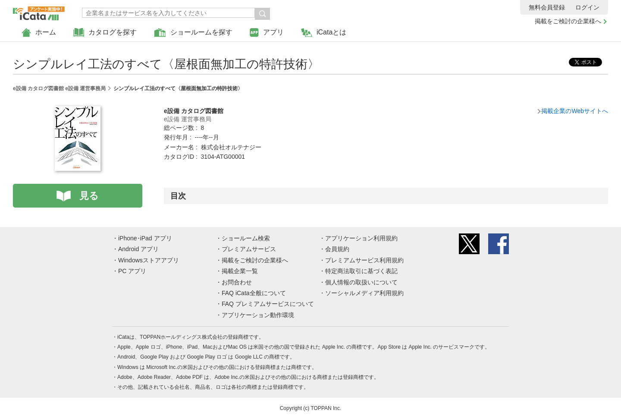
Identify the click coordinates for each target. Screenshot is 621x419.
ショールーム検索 (246, 238)
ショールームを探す (193, 32)
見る (89, 195)
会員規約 (337, 249)
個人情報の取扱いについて (361, 282)
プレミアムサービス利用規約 (364, 260)
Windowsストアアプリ (148, 260)
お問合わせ (237, 282)
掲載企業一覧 (240, 271)
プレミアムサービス (249, 249)
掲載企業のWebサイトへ (574, 110)
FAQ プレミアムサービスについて (268, 303)
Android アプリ (138, 249)
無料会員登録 (547, 7)
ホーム (39, 32)
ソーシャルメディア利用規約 (364, 293)
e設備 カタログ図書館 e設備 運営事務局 (59, 88)
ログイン (587, 7)
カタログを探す (105, 32)
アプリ (267, 32)
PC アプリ (132, 271)
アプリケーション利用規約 (361, 238)
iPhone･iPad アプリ (145, 238)
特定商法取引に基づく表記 (361, 271)
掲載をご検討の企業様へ (568, 21)
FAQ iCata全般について (254, 293)
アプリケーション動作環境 (258, 315)
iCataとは (323, 32)
